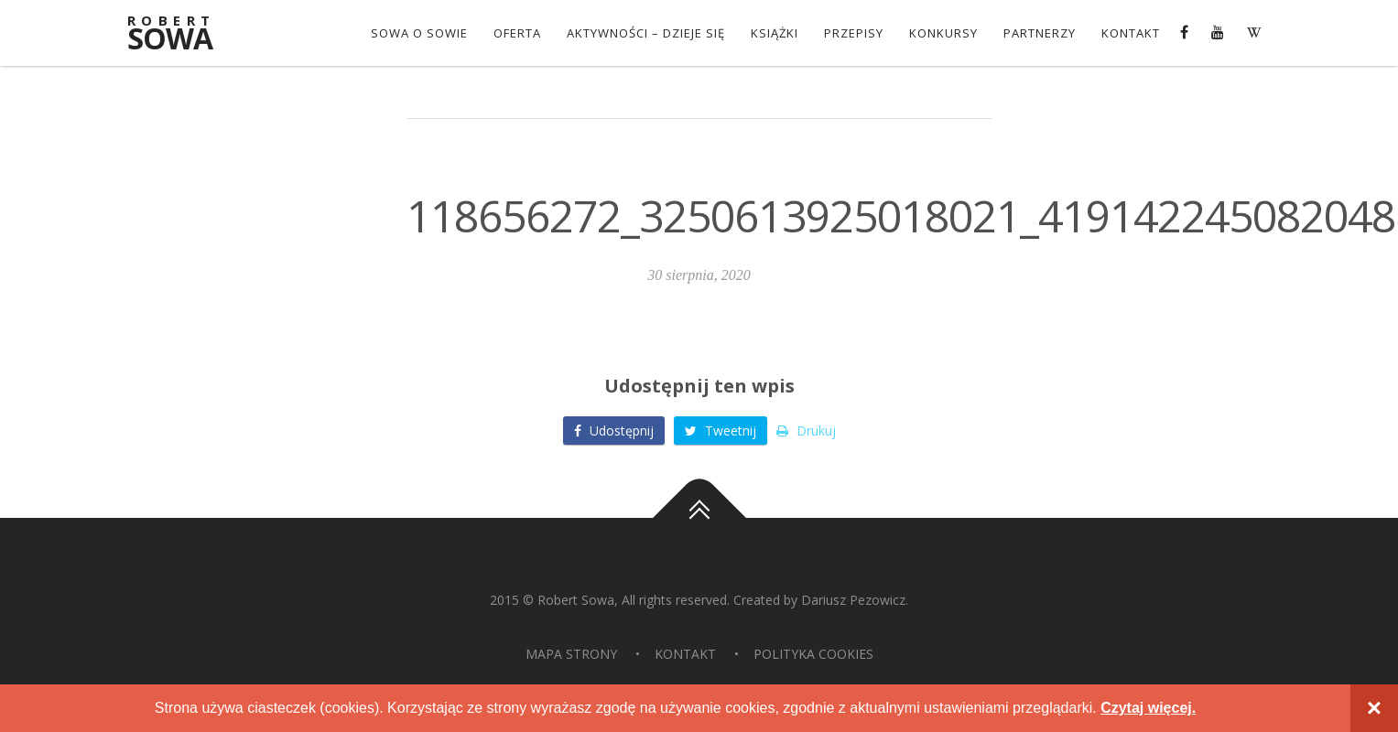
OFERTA (517, 33)
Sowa (182, 34)
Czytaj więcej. (1148, 708)
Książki (774, 33)
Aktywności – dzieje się (646, 33)
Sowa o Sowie (419, 33)
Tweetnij (720, 430)
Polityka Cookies (813, 653)
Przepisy (853, 33)
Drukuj (806, 430)
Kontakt (1130, 33)
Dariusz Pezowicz (853, 599)
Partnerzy (1039, 33)
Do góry (699, 518)
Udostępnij (614, 430)
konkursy (943, 33)
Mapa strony (571, 653)
